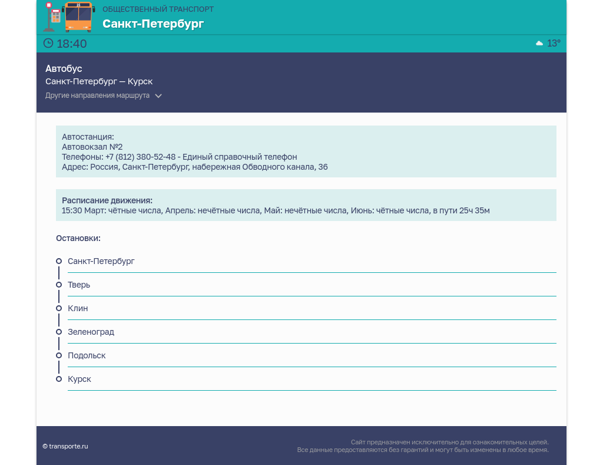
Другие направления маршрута (97, 95)
